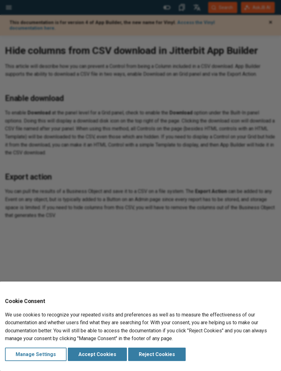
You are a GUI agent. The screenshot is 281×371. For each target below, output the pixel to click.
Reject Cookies (157, 354)
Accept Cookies (97, 354)
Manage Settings (36, 354)
